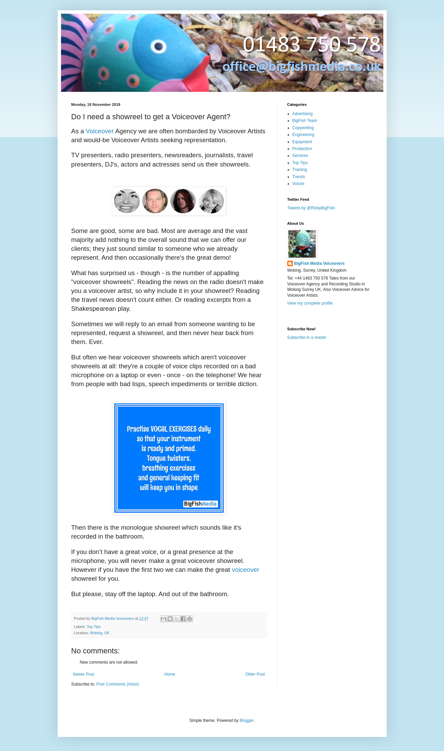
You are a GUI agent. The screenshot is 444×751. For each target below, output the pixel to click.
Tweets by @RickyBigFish (311, 208)
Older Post (255, 674)
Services (300, 155)
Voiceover (100, 131)
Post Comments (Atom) (117, 684)
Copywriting (303, 127)
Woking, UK (99, 633)
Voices (298, 183)
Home (169, 674)
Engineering (303, 134)
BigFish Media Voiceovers (319, 263)
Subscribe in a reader (306, 337)
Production (302, 148)
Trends (298, 176)
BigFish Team (304, 120)
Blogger (247, 720)
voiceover (245, 569)
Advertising (302, 113)
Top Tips (93, 627)
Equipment (302, 141)
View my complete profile (310, 303)
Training (299, 169)
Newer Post (83, 674)
